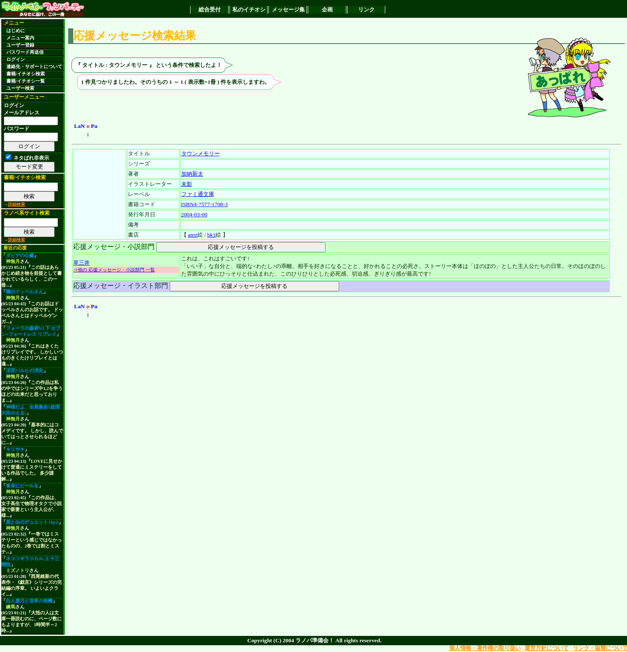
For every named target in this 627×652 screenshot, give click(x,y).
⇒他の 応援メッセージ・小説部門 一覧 (114, 269)
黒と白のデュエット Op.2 (32, 522)
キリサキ (15, 449)
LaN (79, 126)
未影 (186, 184)
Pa (94, 126)
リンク (366, 9)
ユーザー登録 (20, 45)
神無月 (13, 261)
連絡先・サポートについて (34, 66)
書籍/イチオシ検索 (25, 74)
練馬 (10, 607)
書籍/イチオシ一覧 (25, 81)
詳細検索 (16, 204)
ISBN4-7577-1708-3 (204, 204)
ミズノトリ (17, 570)
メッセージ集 (288, 9)
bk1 (211, 235)
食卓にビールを (22, 485)
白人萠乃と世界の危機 (29, 601)
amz (192, 235)
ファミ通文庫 (197, 194)
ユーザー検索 (20, 88)
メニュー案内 (20, 38)
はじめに (15, 30)
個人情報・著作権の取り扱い (485, 648)
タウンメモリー (200, 153)
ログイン (15, 59)
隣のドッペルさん (24, 292)
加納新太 (192, 174)
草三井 (81, 263)
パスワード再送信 (25, 52)
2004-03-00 (194, 214)
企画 (327, 9)
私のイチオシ (248, 9)
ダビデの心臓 (20, 255)
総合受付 (210, 9)
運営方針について (547, 648)
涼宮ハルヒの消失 (24, 370)
